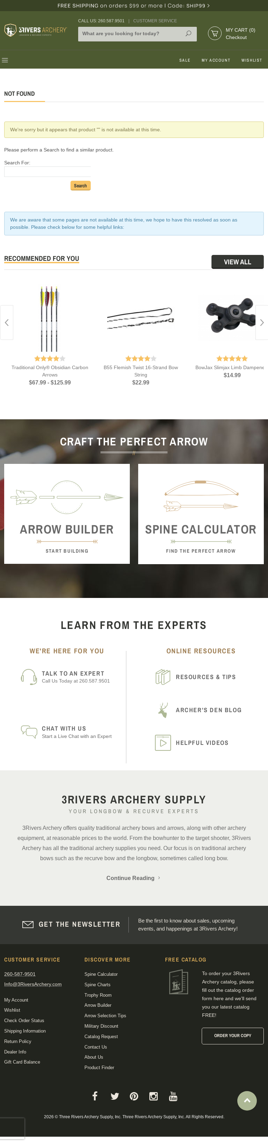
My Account (216, 60)
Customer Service (155, 20)
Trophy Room (98, 995)
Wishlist (251, 60)
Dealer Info (15, 1051)
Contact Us (95, 1047)
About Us (93, 1057)
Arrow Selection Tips (105, 1015)
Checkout (236, 37)
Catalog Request (101, 1036)
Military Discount (101, 1026)
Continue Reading (134, 878)
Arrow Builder (97, 1005)
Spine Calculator (101, 974)
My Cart (240, 30)
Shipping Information (25, 1031)
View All (237, 261)
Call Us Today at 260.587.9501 (81, 677)
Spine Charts (97, 984)
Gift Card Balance (22, 1062)
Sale (185, 60)
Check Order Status (24, 1020)
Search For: (17, 162)
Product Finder (99, 1067)
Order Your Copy (232, 1035)
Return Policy (17, 1041)
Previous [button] (6, 322)
